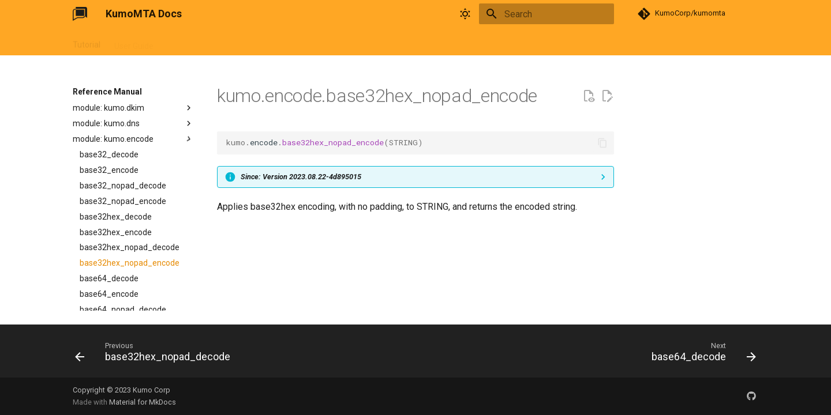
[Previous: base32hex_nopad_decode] (156, 354)
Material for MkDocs (142, 402)
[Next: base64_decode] (700, 354)
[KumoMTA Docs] (80, 13)
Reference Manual (201, 42)
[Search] (546, 13)
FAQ (256, 42)
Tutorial (86, 42)
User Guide (134, 42)
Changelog (297, 42)
